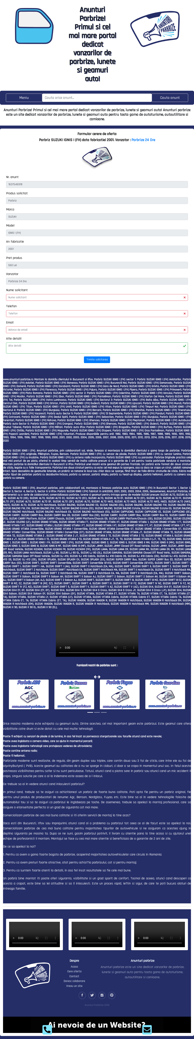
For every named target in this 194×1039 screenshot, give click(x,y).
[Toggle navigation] (24, 98)
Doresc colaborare (74, 981)
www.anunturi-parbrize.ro (18, 379)
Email (9, 322)
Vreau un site (74, 986)
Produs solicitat (17, 193)
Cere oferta (74, 971)
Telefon (11, 306)
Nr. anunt (12, 177)
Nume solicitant (17, 290)
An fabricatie (15, 241)
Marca (10, 209)
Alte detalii (13, 338)
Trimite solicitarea (97, 359)
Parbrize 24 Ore (143, 139)
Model (10, 225)
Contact (74, 976)
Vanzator (12, 274)
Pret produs (14, 258)
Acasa (74, 967)
